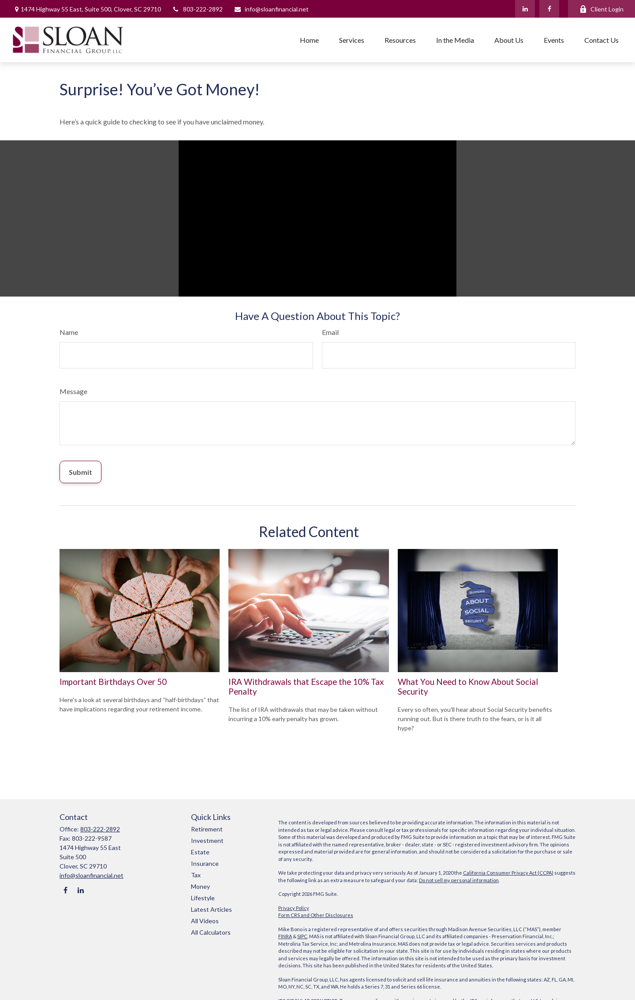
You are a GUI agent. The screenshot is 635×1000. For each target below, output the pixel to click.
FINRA (285, 936)
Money (200, 886)
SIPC (302, 936)
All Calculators (211, 932)
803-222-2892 (197, 9)
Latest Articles (211, 909)
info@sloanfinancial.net (271, 9)
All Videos (205, 921)
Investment (207, 840)
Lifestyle (203, 898)
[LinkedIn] (525, 9)
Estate (200, 852)
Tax (196, 875)
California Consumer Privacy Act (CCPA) (508, 873)
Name (69, 332)
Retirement (207, 829)
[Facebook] (549, 9)
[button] (309, 39)
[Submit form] (80, 472)
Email (330, 332)
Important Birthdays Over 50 (113, 682)
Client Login (601, 9)
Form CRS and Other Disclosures (315, 915)
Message (73, 391)
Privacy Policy (293, 908)
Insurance (205, 863)
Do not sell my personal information (459, 880)
